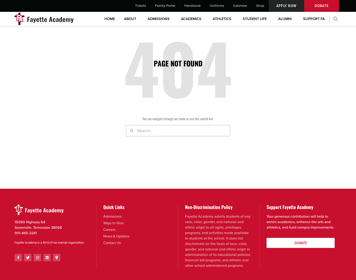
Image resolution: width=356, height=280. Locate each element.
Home (109, 19)
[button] (335, 19)
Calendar (240, 5)
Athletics (223, 19)
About (131, 19)
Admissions (160, 19)
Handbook (192, 5)
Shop (260, 5)
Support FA (314, 19)
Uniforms (217, 5)
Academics (192, 19)
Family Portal (165, 5)
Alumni (286, 19)
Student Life (256, 19)
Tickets (140, 5)
